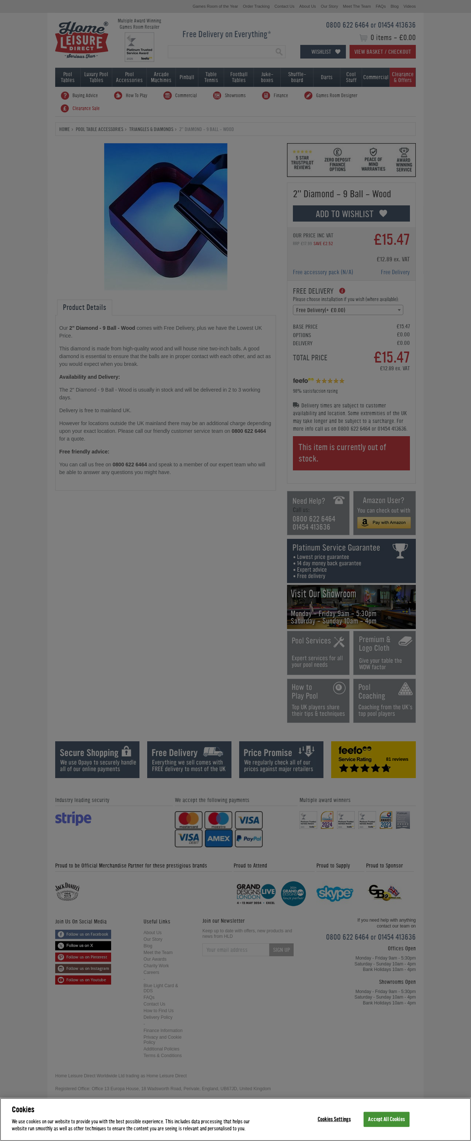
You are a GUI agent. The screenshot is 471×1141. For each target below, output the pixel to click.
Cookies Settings (334, 1119)
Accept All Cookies (386, 1119)
